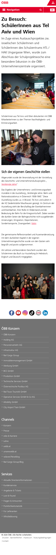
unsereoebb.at (9, 451)
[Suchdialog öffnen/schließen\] (40, 10)
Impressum (28, 537)
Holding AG (7, 339)
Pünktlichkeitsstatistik (11, 506)
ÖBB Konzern (8, 334)
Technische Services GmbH (14, 381)
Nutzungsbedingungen (42, 537)
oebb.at (6, 446)
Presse (5, 430)
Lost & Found (8, 495)
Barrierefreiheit (16, 537)
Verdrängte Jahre (9, 184)
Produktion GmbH (10, 376)
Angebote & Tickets (11, 490)
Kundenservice (9, 485)
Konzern (6, 425)
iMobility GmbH (9, 402)
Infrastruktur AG (9, 350)
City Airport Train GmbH (13, 407)
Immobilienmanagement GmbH (16, 360)
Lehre (5, 441)
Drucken (5, 537)
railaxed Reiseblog (10, 456)
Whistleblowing (9, 516)
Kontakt (5, 541)
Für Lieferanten (9, 511)
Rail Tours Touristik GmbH (13, 391)
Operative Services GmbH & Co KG (18, 397)
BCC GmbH (7, 371)
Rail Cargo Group (10, 355)
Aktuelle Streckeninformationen (16, 480)
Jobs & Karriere (9, 436)
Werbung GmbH (9, 365)
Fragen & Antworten (11, 501)
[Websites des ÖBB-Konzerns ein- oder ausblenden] (53, 3)
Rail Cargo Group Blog (12, 462)
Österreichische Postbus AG (14, 386)
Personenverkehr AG (11, 345)
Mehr (34, 223)
